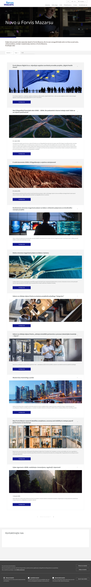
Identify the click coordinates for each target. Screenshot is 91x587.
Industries (9, 52)
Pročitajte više (22, 102)
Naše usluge (55, 5)
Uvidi (60, 5)
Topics (17, 52)
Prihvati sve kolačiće (82, 565)
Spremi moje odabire (82, 579)
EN (75, 1)
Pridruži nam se (67, 5)
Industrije (47, 5)
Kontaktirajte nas (83, 5)
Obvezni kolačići (10, 577)
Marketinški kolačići (60, 577)
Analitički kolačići (34, 577)
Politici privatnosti (20, 569)
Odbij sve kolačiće (83, 569)
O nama (75, 5)
